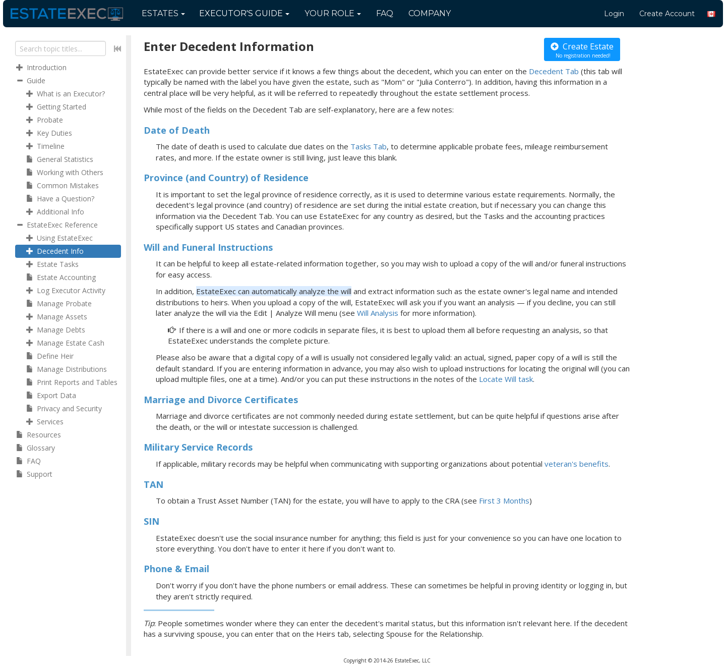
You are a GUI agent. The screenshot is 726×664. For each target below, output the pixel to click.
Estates (163, 13)
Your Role (333, 13)
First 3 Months (504, 500)
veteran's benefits (576, 464)
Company (429, 13)
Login (614, 13)
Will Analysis (377, 313)
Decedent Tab (554, 71)
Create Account (667, 13)
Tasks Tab (368, 146)
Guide (244, 13)
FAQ (384, 13)
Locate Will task (506, 379)
